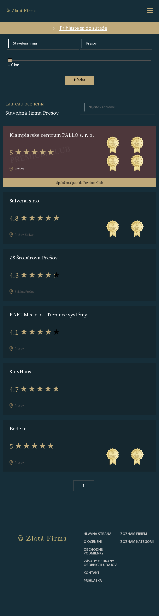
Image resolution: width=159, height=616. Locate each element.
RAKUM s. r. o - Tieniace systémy (48, 314)
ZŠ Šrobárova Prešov (34, 257)
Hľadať (79, 80)
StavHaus (20, 371)
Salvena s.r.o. (25, 200)
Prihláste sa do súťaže (79, 28)
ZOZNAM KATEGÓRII (137, 542)
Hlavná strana (97, 534)
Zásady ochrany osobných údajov (100, 563)
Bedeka (18, 428)
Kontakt (92, 573)
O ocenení (93, 542)
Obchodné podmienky (94, 551)
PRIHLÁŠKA (93, 581)
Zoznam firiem (133, 534)
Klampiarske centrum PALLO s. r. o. (52, 135)
